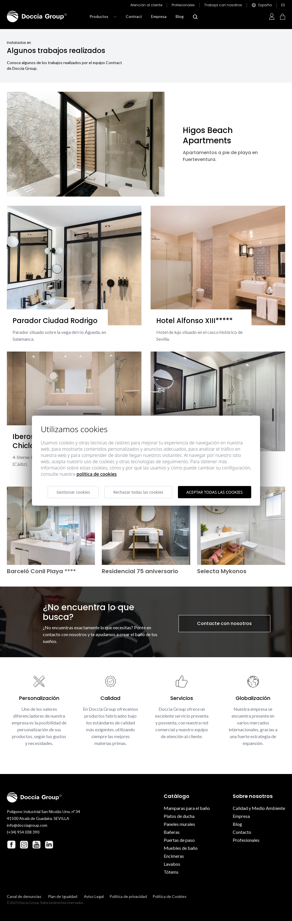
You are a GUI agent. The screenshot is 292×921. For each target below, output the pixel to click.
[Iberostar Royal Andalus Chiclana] (74, 396)
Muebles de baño (181, 848)
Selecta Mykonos (221, 571)
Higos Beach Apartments (208, 135)
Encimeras (174, 856)
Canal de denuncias (24, 896)
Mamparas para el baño (187, 808)
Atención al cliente (146, 5)
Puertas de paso (179, 840)
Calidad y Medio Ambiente (259, 808)
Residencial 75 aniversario (140, 571)
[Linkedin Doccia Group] (49, 844)
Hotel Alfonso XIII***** (194, 320)
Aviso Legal (94, 896)
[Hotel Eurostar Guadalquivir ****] (218, 401)
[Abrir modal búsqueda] (195, 17)
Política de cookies (96, 474)
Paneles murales (179, 824)
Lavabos (172, 864)
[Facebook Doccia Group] (11, 844)
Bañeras (172, 832)
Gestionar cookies (73, 492)
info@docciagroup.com (27, 825)
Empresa (159, 16)
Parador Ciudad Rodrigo (55, 320)
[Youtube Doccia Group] (36, 844)
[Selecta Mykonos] (241, 526)
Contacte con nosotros (224, 623)
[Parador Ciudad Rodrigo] (74, 265)
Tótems (171, 872)
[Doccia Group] (37, 16)
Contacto (242, 832)
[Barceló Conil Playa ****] (51, 526)
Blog (180, 16)
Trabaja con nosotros (223, 5)
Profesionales (183, 5)
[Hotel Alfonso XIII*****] (218, 265)
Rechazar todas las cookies (138, 492)
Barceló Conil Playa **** (41, 571)
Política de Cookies (169, 896)
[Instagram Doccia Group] (24, 844)
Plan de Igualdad (62, 896)
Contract (134, 16)
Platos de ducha (179, 816)
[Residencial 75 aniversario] (146, 526)
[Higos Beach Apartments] (86, 144)
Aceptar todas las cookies (214, 492)
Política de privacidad (128, 896)
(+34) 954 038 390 (23, 832)
